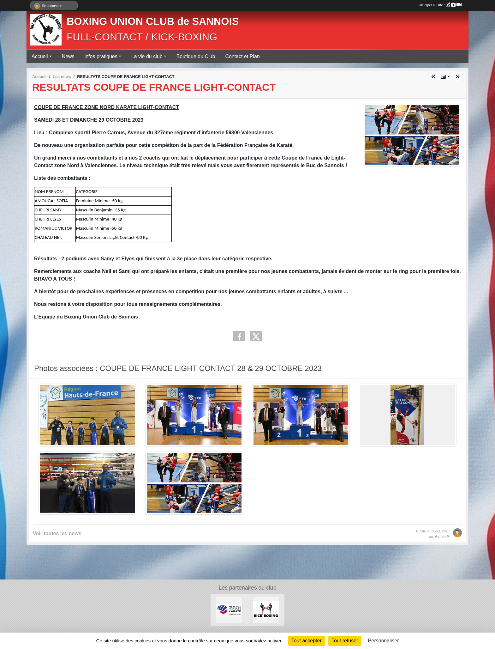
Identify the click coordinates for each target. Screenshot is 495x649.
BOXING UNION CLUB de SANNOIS (153, 21)
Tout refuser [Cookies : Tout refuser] (344, 640)
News (68, 56)
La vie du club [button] (147, 56)
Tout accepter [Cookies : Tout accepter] (306, 640)
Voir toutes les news (57, 533)
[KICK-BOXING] (266, 609)
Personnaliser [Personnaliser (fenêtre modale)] (383, 640)
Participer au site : (439, 5)
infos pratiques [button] (101, 56)
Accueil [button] (40, 56)
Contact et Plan (242, 56)
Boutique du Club (195, 56)
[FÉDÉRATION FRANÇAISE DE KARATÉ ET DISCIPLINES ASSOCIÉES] (229, 609)
